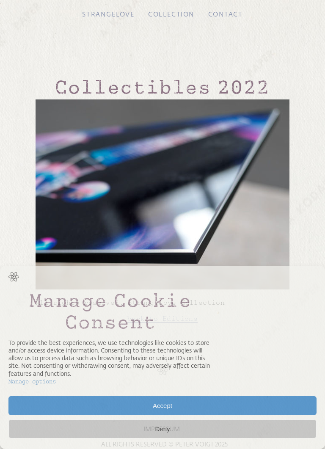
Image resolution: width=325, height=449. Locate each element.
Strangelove (108, 14)
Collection (171, 14)
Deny (162, 428)
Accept (162, 405)
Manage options (32, 381)
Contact (225, 14)
